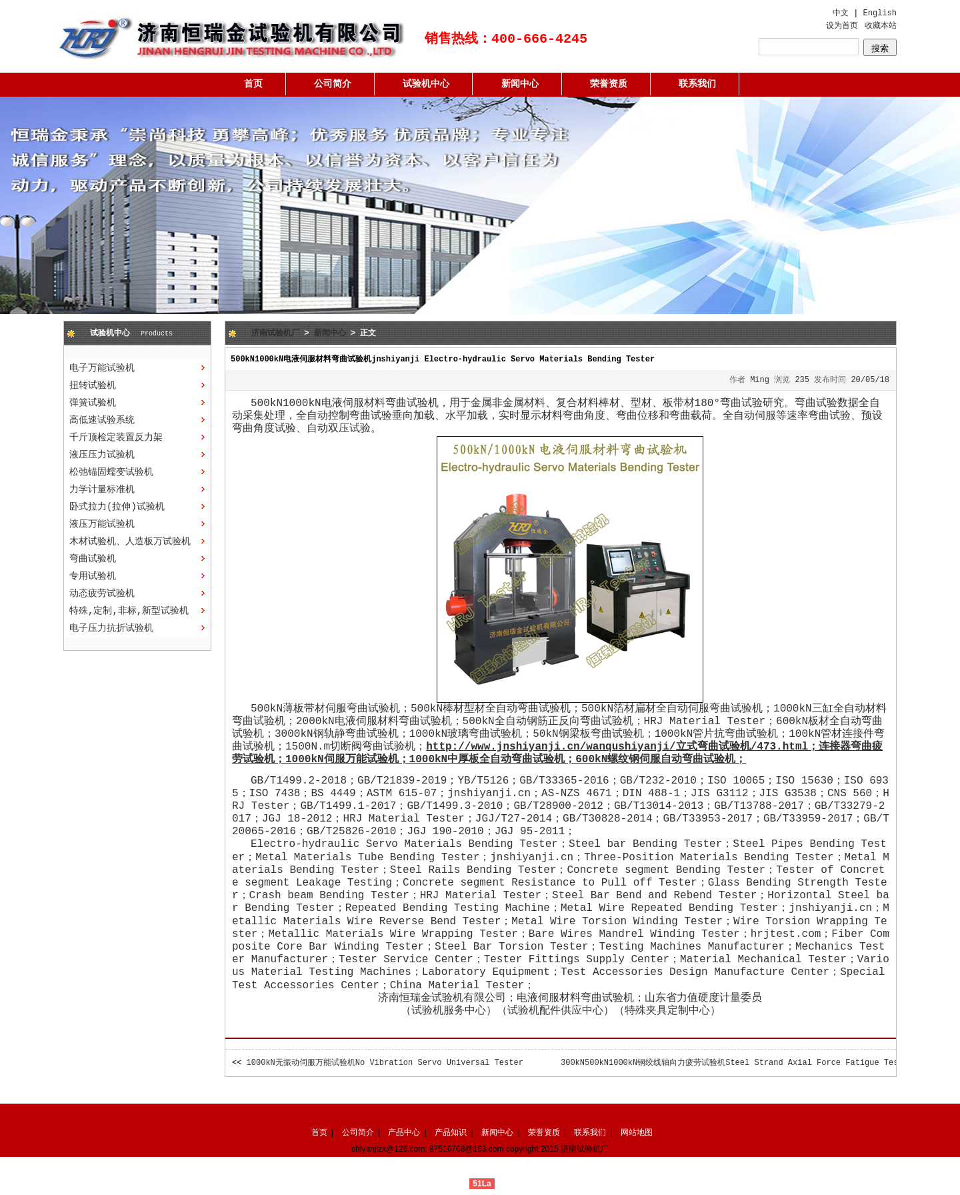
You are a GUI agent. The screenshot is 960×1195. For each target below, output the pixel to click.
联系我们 (697, 84)
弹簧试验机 (92, 402)
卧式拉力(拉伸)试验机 (117, 506)
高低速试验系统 (102, 420)
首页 (253, 84)
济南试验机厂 (275, 333)
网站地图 (637, 1132)
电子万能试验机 (102, 368)
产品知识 (451, 1132)
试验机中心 (426, 84)
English (880, 13)
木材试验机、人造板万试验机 (130, 541)
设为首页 (842, 26)
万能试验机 (372, 760)
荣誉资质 (608, 84)
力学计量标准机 (102, 489)
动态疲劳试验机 (102, 593)
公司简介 (332, 84)
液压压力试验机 (102, 454)
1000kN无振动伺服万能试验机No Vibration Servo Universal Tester (385, 1063)
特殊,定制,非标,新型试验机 (129, 611)
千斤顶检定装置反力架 (116, 437)
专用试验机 (92, 576)
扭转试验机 (92, 385)
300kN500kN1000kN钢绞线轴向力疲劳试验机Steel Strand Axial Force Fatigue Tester (737, 1063)
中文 (841, 13)
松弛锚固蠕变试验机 (111, 472)
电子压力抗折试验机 (111, 628)
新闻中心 (520, 84)
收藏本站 (881, 26)
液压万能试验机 (102, 524)
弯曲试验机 (92, 558)
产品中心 (404, 1132)
